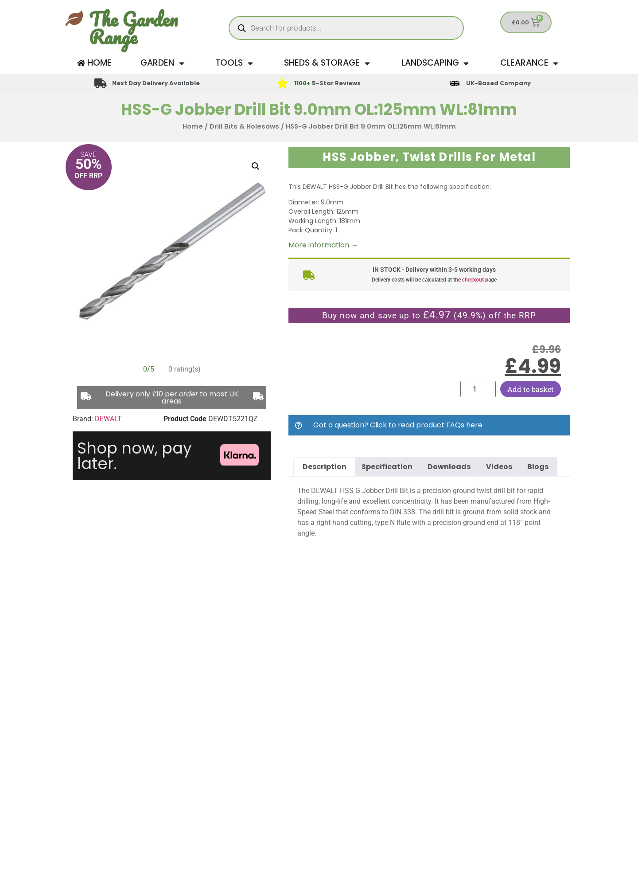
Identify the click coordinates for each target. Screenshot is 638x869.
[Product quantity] (478, 389)
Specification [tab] (387, 467)
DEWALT (108, 419)
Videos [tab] (499, 467)
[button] (256, 166)
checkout (473, 280)
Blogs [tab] (538, 467)
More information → (323, 245)
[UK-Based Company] (454, 83)
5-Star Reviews (327, 83)
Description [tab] (324, 467)
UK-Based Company (498, 83)
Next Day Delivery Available (156, 83)
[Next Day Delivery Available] (100, 83)
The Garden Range (133, 28)
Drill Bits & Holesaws (244, 126)
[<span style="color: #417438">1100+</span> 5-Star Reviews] (282, 83)
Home (193, 126)
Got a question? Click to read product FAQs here (397, 425)
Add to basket (530, 389)
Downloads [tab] (449, 467)
